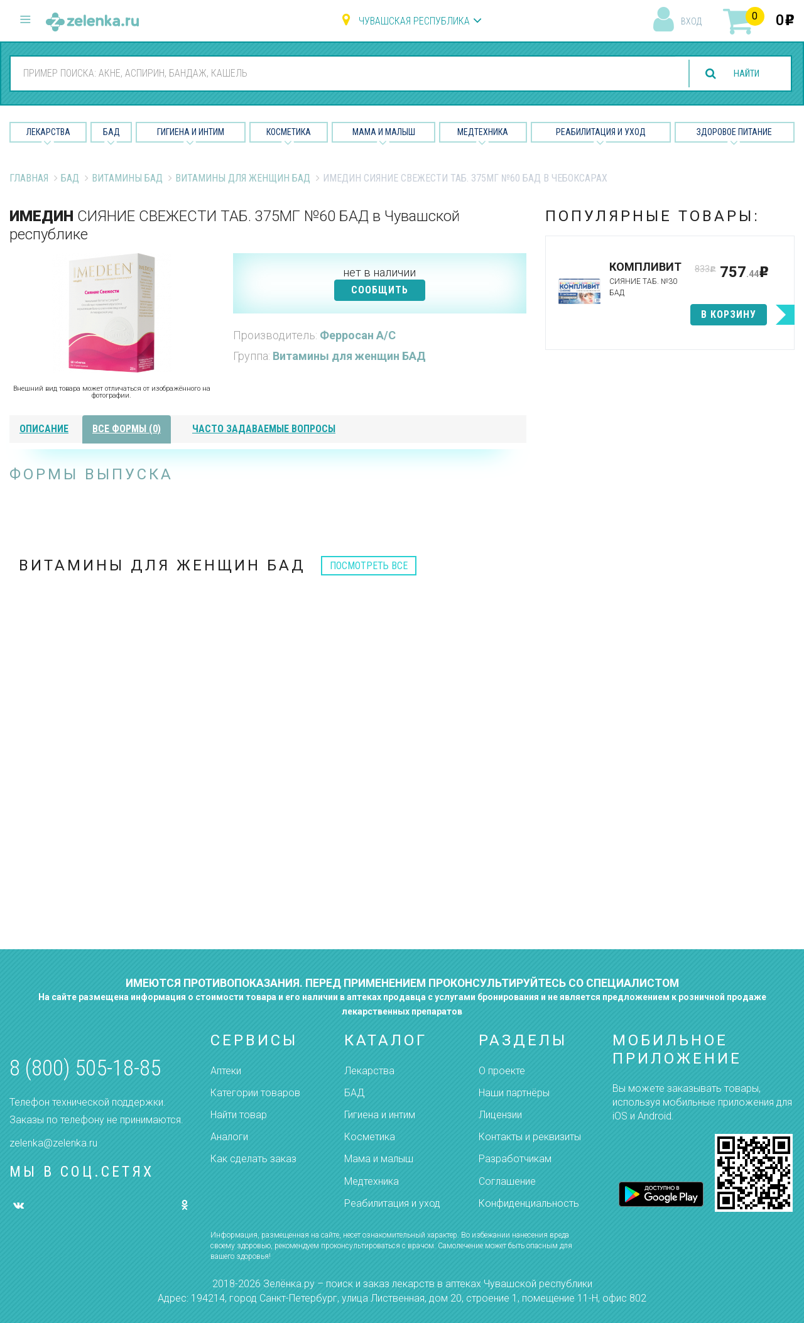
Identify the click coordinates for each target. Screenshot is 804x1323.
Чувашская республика (414, 21)
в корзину (728, 314)
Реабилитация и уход (601, 132)
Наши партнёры (514, 1093)
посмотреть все (369, 566)
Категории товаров (255, 1093)
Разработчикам (515, 1159)
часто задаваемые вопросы (263, 429)
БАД (111, 132)
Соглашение (507, 1181)
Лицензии (500, 1115)
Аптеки (225, 1071)
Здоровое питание (734, 132)
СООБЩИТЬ (379, 290)
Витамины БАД (127, 178)
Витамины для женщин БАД (242, 178)
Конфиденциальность (529, 1203)
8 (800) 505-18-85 (85, 1068)
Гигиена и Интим (190, 132)
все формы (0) (126, 429)
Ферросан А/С (358, 335)
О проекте (502, 1071)
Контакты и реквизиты (530, 1137)
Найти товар (238, 1115)
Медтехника (482, 132)
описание (43, 429)
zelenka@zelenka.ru (53, 1143)
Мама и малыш (383, 132)
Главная (28, 178)
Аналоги (229, 1137)
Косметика (288, 132)
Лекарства (48, 132)
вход (691, 21)
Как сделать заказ (253, 1159)
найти (742, 74)
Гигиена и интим (379, 1115)
